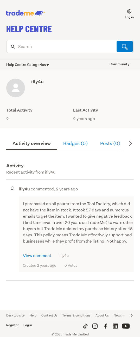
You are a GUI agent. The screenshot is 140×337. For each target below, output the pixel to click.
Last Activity (85, 110)
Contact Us (49, 315)
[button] (126, 13)
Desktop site (15, 315)
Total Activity (19, 110)
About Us (102, 315)
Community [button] (120, 63)
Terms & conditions (76, 315)
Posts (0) (110, 143)
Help (33, 315)
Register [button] (12, 325)
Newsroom (122, 315)
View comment (37, 255)
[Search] (70, 46)
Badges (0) (75, 143)
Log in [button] (27, 325)
